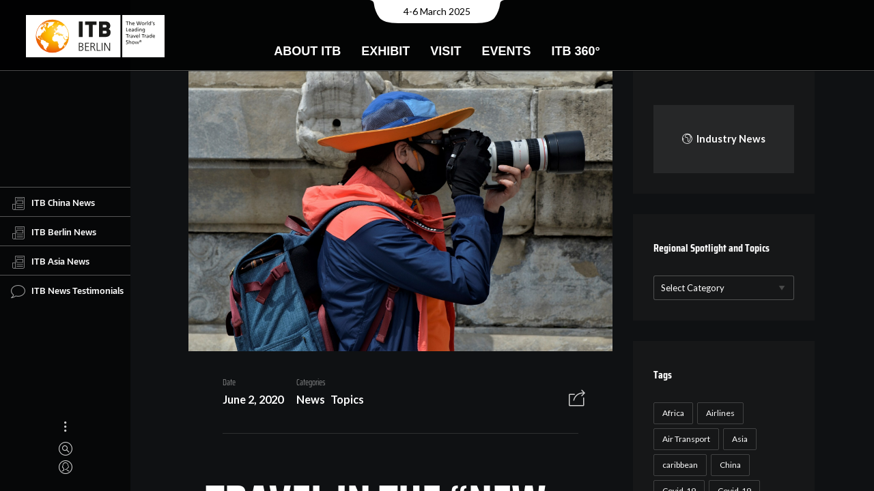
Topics (347, 399)
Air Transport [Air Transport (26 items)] (686, 439)
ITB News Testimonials (67, 291)
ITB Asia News (50, 261)
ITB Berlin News (53, 232)
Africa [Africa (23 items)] (673, 413)
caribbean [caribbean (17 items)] (680, 465)
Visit (445, 51)
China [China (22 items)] (730, 465)
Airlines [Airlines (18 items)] (720, 413)
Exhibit (385, 51)
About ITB (307, 51)
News (310, 399)
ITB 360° (575, 51)
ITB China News (53, 203)
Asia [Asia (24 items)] (740, 439)
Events (506, 51)
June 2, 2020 (253, 399)
